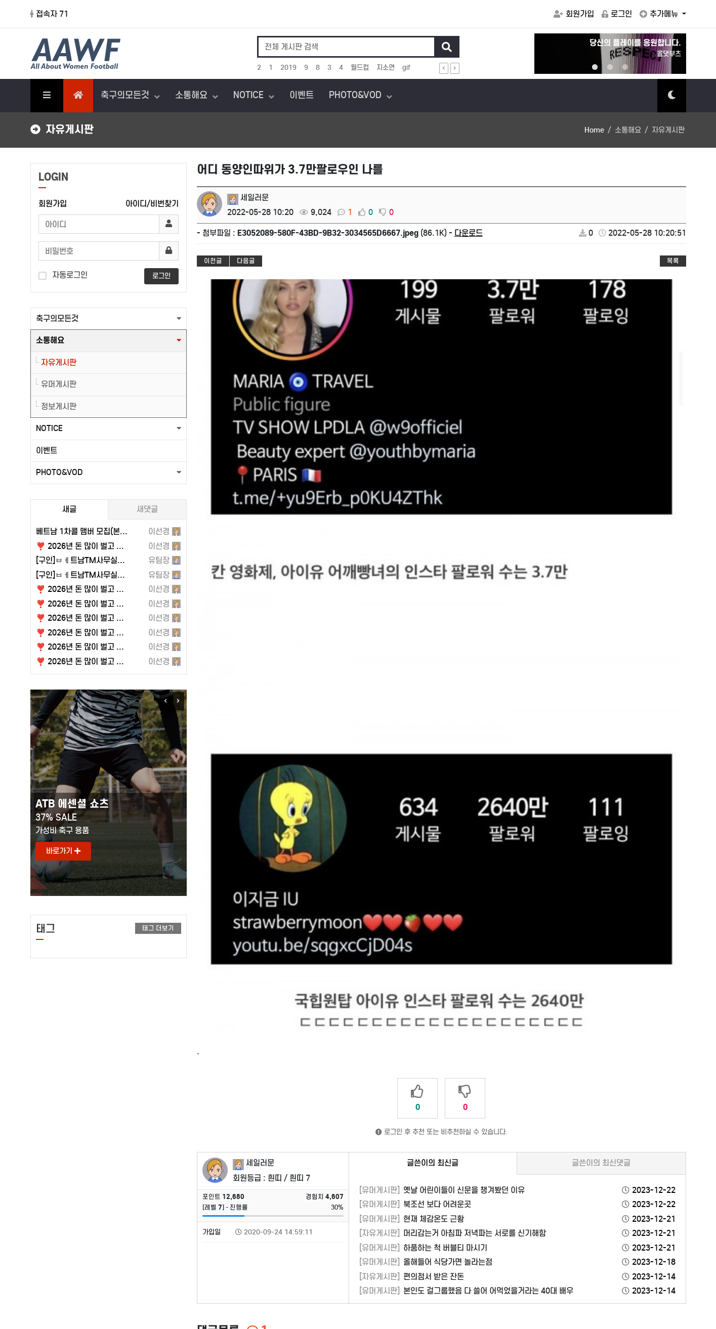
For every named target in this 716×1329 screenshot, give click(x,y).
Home (594, 130)
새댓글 (147, 509)
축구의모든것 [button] (57, 318)
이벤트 (301, 95)
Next (178, 701)
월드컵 (360, 67)
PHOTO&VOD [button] (59, 472)
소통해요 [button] (50, 340)
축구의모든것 (126, 95)
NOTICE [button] (49, 428)
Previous (165, 701)
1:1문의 (668, 1229)
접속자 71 (49, 14)
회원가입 (574, 14)
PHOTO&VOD (356, 95)
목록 (673, 261)
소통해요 (192, 95)
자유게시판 (58, 362)
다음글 (246, 261)
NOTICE (249, 95)
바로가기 (63, 850)
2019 (288, 67)
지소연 (385, 67)
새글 (69, 509)
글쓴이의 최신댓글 (601, 876)
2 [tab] (610, 67)
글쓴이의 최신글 (432, 876)
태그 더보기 (158, 928)
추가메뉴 (660, 14)
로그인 (617, 14)
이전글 (213, 261)
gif (406, 67)
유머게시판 (58, 384)
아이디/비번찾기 (152, 203)
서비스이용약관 (55, 1229)
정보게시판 (58, 406)
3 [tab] (625, 67)
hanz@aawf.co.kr (92, 1283)
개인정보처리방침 (115, 1229)
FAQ (641, 1229)
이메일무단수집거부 (183, 1229)
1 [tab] (595, 67)
